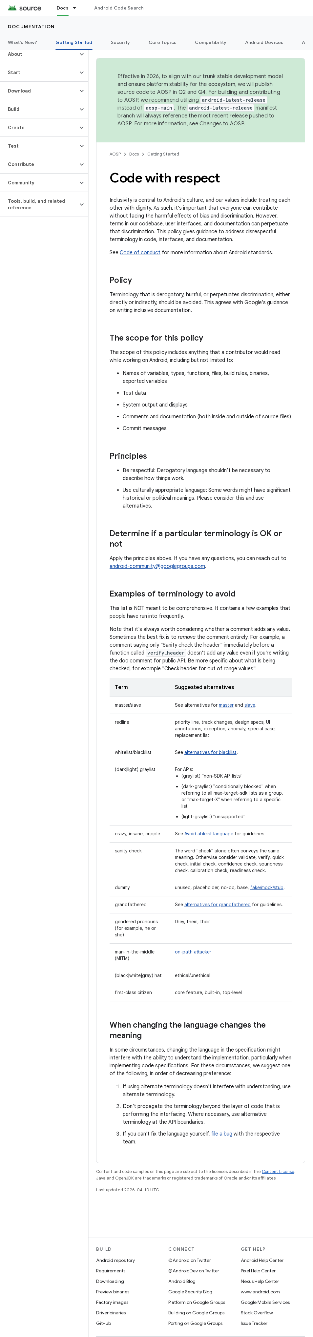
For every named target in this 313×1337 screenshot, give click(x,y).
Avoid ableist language (208, 834)
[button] (39, 54)
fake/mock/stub (266, 887)
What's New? (22, 42)
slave (249, 705)
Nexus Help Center (260, 1281)
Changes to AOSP (221, 123)
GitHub (103, 1323)
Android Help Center (262, 1260)
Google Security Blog (190, 1292)
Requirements (110, 1271)
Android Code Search (119, 8)
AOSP (115, 154)
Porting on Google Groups (195, 1323)
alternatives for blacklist (210, 752)
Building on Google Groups (196, 1313)
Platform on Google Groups (196, 1302)
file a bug (221, 1134)
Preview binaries (112, 1292)
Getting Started (163, 154)
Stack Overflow (257, 1313)
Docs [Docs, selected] (63, 8)
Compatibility (210, 42)
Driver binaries (111, 1313)
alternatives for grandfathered (217, 905)
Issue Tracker (254, 1323)
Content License (278, 1171)
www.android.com (260, 1292)
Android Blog (182, 1281)
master (226, 705)
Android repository (115, 1260)
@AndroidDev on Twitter (193, 1271)
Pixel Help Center (258, 1271)
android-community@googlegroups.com (157, 566)
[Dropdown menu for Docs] (77, 8)
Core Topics (163, 42)
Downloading (110, 1281)
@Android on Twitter (189, 1260)
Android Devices (264, 42)
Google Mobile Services (265, 1302)
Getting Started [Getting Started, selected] (74, 42)
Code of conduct (140, 252)
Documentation (31, 27)
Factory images (112, 1302)
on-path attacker (193, 952)
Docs (134, 154)
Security (120, 42)
